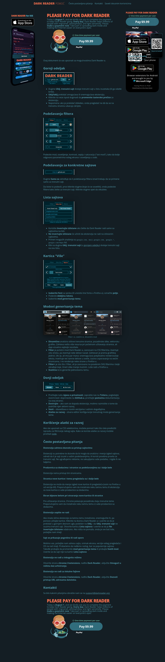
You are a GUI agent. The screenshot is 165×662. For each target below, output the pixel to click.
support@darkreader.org (98, 593)
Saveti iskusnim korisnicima (118, 3)
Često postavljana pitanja (81, 3)
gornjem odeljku (91, 245)
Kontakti (99, 3)
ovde (54, 433)
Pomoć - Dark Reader (44, 3)
